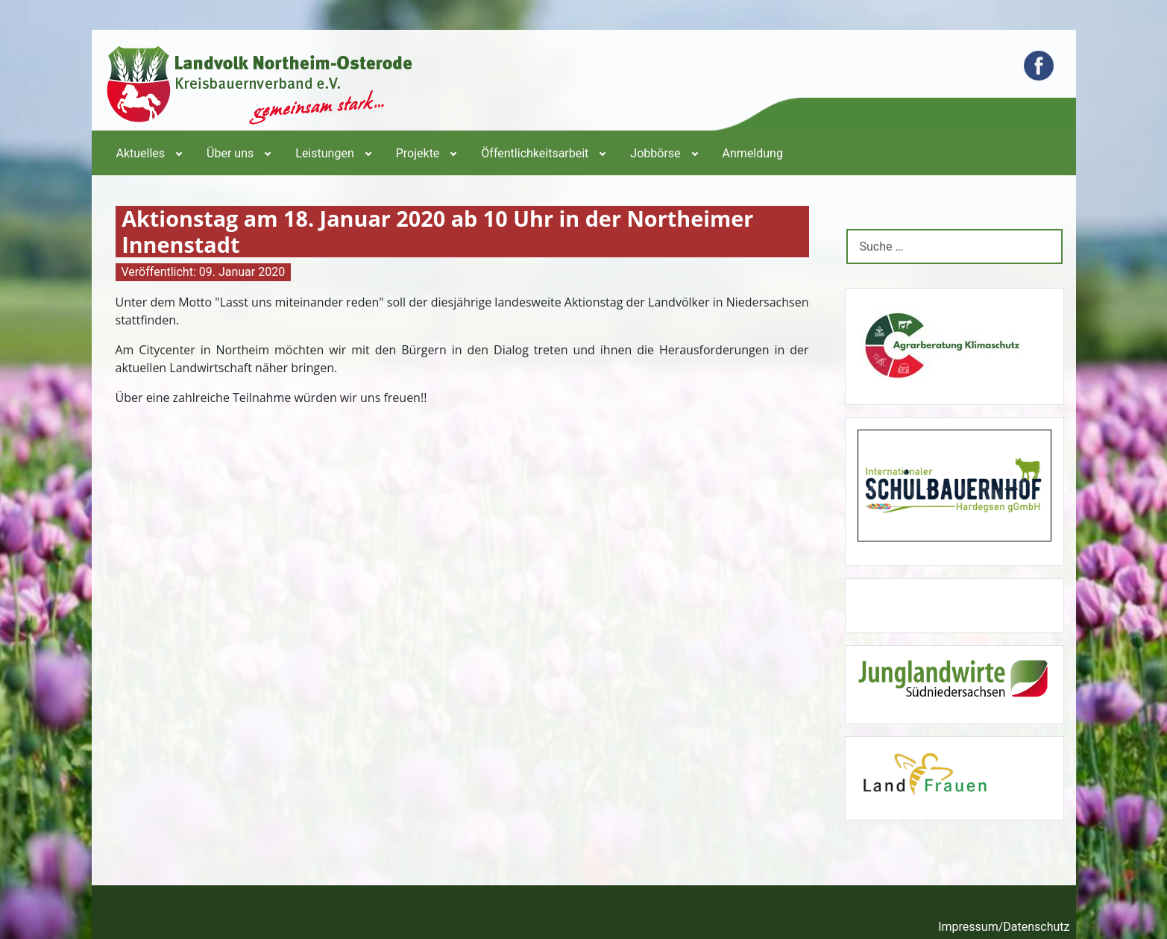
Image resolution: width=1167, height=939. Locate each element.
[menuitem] (148, 153)
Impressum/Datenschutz (1003, 927)
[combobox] (954, 246)
